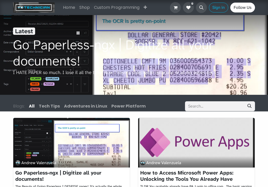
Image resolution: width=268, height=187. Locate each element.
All (32, 106)
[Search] (249, 106)
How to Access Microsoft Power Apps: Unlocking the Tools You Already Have (186, 176)
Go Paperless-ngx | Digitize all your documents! (58, 176)
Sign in (218, 7)
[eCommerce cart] (175, 7)
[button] (201, 7)
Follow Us (243, 7)
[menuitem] (69, 7)
